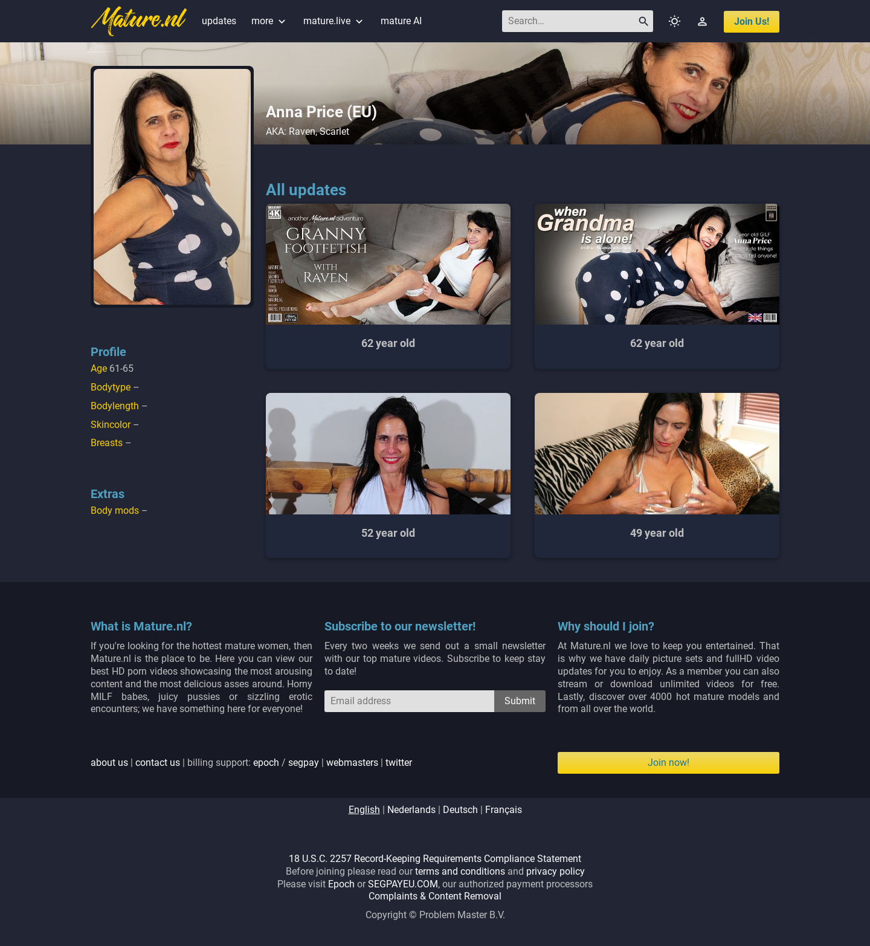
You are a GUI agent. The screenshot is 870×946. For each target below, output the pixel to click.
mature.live (334, 21)
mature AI (401, 21)
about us (109, 762)
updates (219, 21)
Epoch (341, 884)
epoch (266, 762)
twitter (398, 762)
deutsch (460, 809)
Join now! (668, 762)
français (503, 809)
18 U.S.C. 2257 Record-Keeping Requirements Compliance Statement (435, 858)
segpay (303, 762)
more (269, 21)
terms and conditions (460, 871)
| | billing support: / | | (251, 762)
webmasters (352, 762)
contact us (157, 762)
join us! (751, 21)
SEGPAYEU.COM (403, 884)
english (364, 809)
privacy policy (555, 871)
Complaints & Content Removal (435, 896)
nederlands (411, 809)
